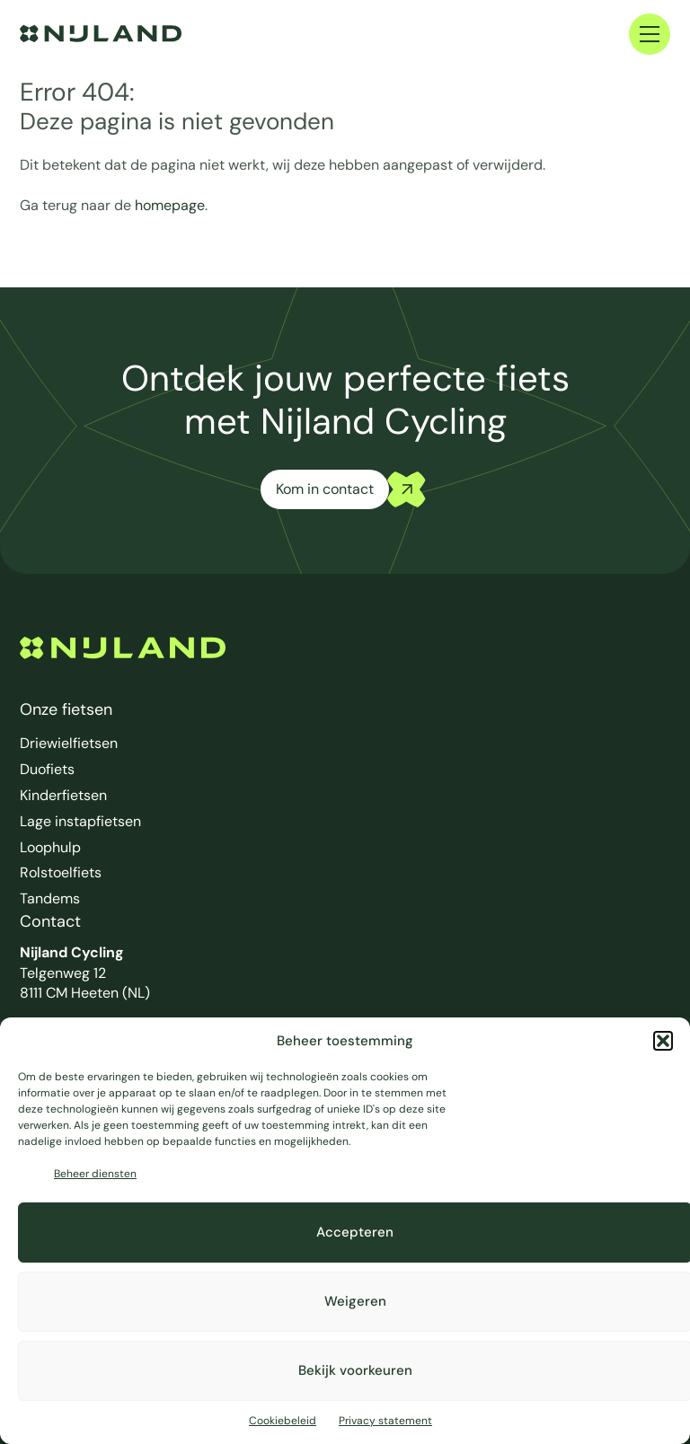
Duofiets (47, 769)
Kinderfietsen (63, 795)
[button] (663, 1041)
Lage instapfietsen (80, 821)
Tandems (50, 898)
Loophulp (50, 847)
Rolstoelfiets (61, 872)
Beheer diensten (95, 1174)
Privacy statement (385, 1420)
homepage (170, 205)
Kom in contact (325, 489)
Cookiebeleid (282, 1420)
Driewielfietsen (69, 743)
